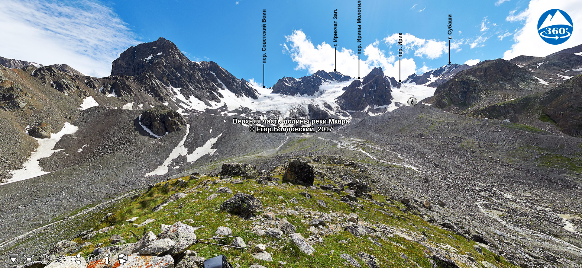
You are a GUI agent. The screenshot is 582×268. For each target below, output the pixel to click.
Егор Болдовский (285, 129)
